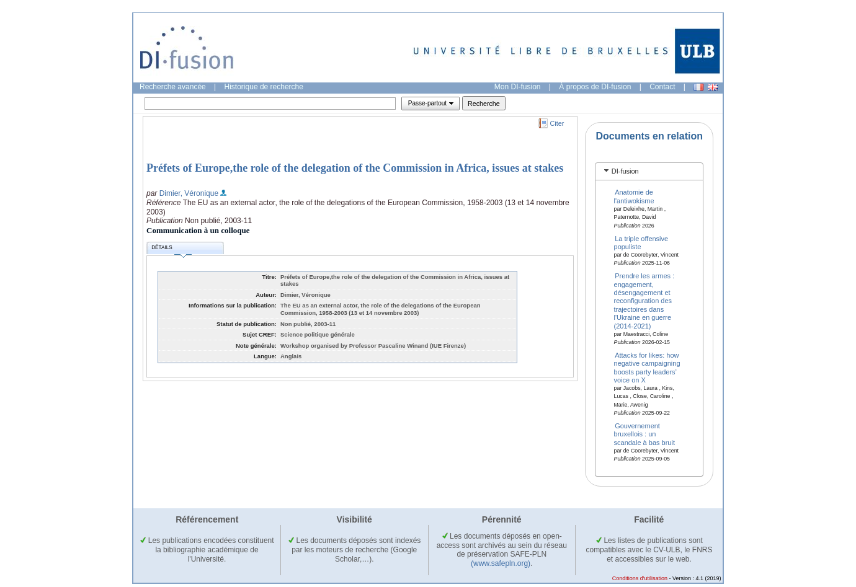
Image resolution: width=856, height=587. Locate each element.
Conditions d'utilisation (639, 578)
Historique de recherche (264, 86)
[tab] (649, 171)
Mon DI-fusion (517, 86)
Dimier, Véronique (188, 193)
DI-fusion (625, 171)
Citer (557, 123)
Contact (662, 86)
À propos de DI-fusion (595, 86)
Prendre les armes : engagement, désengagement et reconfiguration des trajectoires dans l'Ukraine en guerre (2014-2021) (644, 300)
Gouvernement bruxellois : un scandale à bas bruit (644, 434)
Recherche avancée (173, 86)
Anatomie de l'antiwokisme (634, 196)
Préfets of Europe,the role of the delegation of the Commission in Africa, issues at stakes (354, 168)
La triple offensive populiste (641, 242)
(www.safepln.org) (500, 563)
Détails (171, 249)
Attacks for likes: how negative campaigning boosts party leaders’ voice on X (647, 367)
